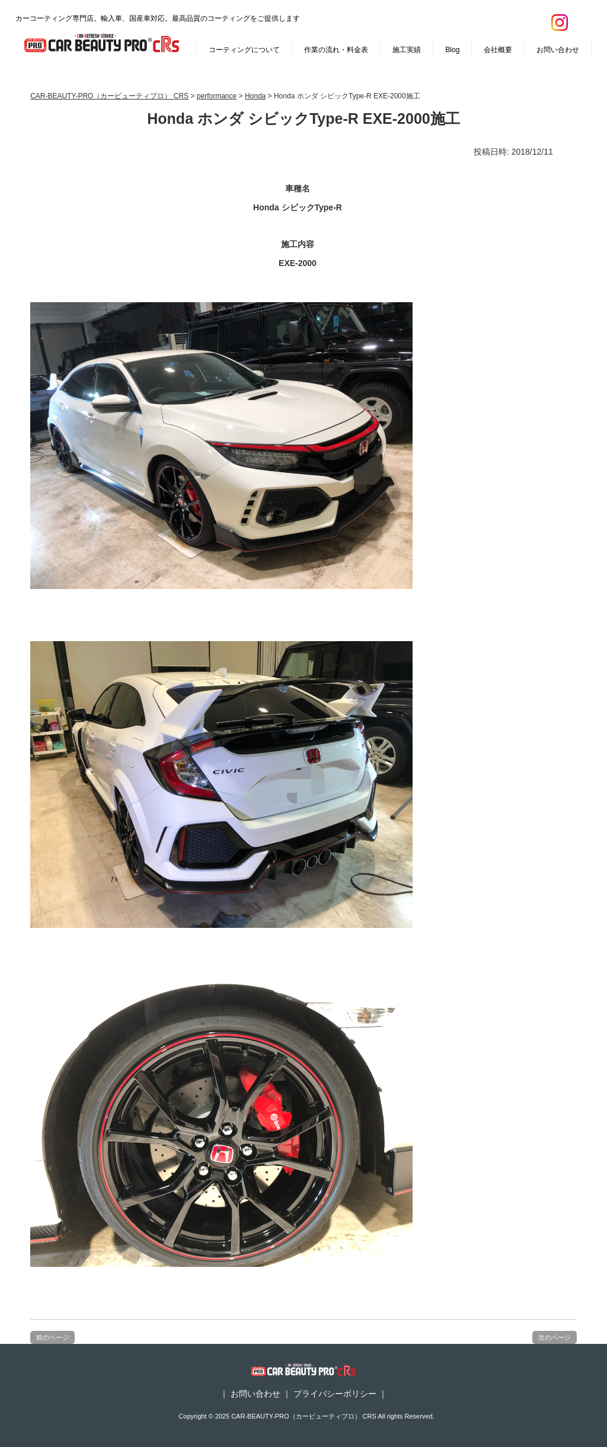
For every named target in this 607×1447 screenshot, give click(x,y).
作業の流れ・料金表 (336, 50)
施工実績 (406, 50)
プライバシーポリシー (334, 1393)
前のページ (52, 1337)
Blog (452, 50)
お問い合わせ (557, 50)
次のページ (554, 1337)
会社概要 (498, 50)
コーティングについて (244, 50)
